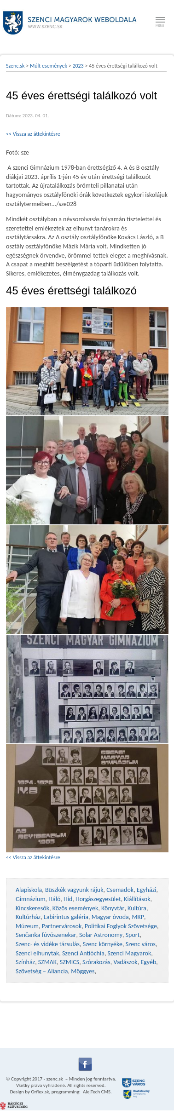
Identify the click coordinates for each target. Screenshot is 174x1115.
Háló (54, 899)
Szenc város (141, 944)
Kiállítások (137, 899)
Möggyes (82, 971)
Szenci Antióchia (83, 953)
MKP (138, 917)
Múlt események (48, 66)
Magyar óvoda (110, 917)
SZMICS (69, 962)
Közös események (75, 908)
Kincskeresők (32, 908)
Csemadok (119, 890)
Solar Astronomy (100, 935)
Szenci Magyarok (129, 953)
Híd (68, 899)
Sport (133, 935)
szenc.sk (54, 1079)
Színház (25, 962)
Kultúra (137, 908)
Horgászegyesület (98, 899)
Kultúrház (28, 917)
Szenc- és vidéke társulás (48, 944)
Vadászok (125, 962)
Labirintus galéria (66, 917)
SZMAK (47, 962)
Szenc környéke (102, 944)
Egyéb (148, 962)
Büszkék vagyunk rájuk (74, 890)
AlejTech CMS (96, 1092)
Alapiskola (29, 890)
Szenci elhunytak (37, 953)
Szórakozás (96, 962)
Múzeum (27, 926)
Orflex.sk (40, 1092)
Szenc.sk (15, 66)
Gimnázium (31, 899)
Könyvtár (112, 908)
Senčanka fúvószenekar (46, 935)
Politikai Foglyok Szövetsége (121, 926)
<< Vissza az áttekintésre (33, 134)
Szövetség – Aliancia (42, 971)
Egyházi (147, 890)
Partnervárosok (62, 926)
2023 (77, 66)
